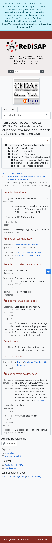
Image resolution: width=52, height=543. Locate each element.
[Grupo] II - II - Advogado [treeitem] (20, 151)
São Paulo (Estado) (33, 362)
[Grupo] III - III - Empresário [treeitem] (21, 154)
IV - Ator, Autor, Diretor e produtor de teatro (24, 176)
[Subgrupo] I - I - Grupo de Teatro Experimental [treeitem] (31, 159)
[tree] (26, 156)
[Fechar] (49, 3)
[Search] (27, 71)
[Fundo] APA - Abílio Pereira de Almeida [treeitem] (24, 145)
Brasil (19, 362)
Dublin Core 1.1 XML (12, 465)
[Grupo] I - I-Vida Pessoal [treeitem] (20, 148)
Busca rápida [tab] (10, 109)
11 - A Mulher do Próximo (16, 179)
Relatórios (7, 453)
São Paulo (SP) (34, 476)
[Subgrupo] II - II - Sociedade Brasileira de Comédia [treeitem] (31, 162)
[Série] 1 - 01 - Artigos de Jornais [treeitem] (27, 165)
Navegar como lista (11, 456)
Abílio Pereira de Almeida (13, 173)
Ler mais (40, 400)
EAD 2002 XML (9, 467)
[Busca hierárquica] (23, 115)
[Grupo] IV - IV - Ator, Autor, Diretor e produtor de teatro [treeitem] (30, 157)
